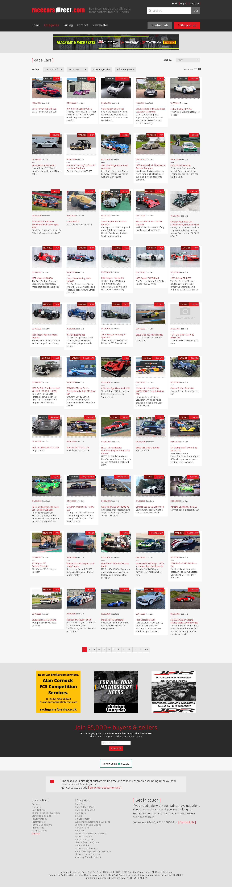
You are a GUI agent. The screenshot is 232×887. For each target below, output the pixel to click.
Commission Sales (41, 816)
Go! (196, 10)
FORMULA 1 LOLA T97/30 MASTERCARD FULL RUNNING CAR (150, 391)
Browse (36, 804)
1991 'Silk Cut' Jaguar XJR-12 (79, 109)
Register (194, 3)
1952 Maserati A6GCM (42, 278)
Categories (51, 25)
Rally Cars (80, 813)
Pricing (68, 25)
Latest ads (160, 25)
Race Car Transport (85, 810)
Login (183, 3)
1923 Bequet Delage (76, 335)
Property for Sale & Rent (88, 857)
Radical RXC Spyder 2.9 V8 (79, 620)
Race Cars (80, 804)
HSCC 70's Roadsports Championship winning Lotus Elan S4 (115, 451)
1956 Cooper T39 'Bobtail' (147, 278)
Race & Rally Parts (85, 807)
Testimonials (39, 821)
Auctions (79, 830)
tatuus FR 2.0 (73, 221)
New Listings (38, 810)
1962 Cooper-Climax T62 (112, 278)
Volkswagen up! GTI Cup (112, 109)
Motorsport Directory (86, 848)
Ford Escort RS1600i (145, 620)
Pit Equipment (82, 819)
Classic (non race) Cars (87, 842)
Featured (36, 807)
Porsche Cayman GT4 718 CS (183, 507)
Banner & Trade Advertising (46, 813)
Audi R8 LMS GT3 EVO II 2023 (45, 447)
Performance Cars (84, 839)
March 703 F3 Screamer (112, 620)
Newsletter (100, 25)
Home (36, 25)
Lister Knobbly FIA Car (181, 109)
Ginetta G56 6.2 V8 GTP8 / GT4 (150, 507)
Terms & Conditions (42, 824)
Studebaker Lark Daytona (44, 620)
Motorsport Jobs (83, 836)
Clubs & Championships (87, 854)
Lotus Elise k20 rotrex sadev (149, 335)
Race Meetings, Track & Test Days (93, 851)
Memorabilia (82, 845)
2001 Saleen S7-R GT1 (180, 278)
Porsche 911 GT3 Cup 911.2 (43, 165)
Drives (78, 816)
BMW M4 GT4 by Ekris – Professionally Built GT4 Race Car (81, 391)
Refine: (35, 69)
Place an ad (187, 25)
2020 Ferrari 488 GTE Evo (44, 109)
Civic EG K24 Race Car (180, 165)
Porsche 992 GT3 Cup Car (78, 447)
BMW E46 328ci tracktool (148, 448)
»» (146, 649)
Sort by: (167, 60)
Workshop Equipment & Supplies (92, 821)
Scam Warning (39, 830)
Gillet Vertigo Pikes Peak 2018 (115, 388)
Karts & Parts (82, 827)
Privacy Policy (39, 819)
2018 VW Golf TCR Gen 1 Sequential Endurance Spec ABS (45, 224)
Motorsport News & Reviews (90, 833)
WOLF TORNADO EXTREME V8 (115, 507)
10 (129, 649)
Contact (82, 25)
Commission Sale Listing (88, 824)
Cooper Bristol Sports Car (182, 388)
